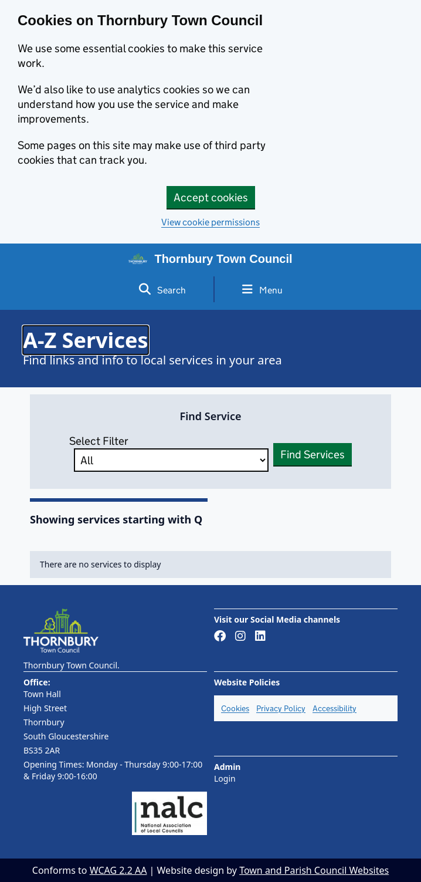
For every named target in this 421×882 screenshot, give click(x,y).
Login (225, 778)
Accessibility (335, 708)
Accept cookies (211, 197)
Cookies (235, 708)
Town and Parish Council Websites (314, 870)
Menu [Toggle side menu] (262, 289)
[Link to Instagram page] (240, 636)
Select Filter (166, 453)
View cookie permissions (210, 222)
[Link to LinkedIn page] (260, 636)
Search (162, 289)
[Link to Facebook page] (220, 636)
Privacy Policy (280, 708)
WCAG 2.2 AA (118, 870)
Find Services (312, 454)
